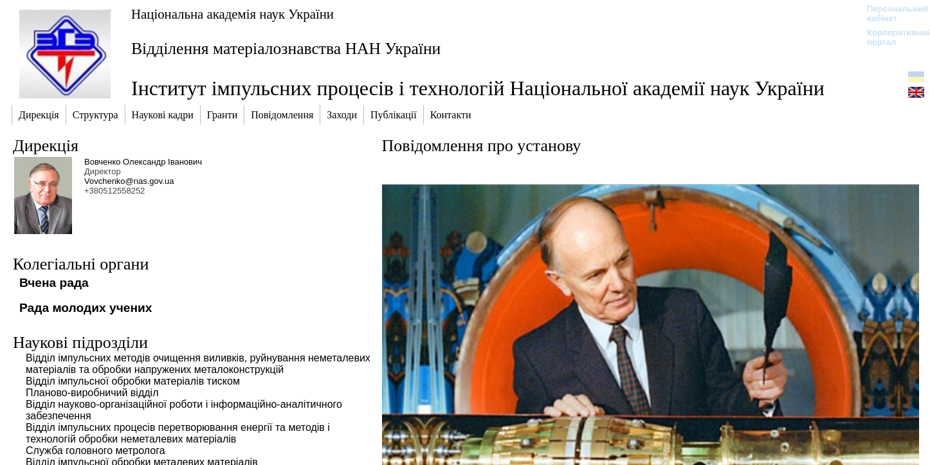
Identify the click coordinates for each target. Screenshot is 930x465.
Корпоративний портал (891, 37)
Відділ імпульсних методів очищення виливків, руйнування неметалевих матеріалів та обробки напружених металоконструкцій (198, 363)
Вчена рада (54, 282)
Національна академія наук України (232, 13)
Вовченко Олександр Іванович (143, 162)
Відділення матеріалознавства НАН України (286, 48)
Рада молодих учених (85, 308)
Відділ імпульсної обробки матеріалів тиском (133, 381)
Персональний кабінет (891, 13)
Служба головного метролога (95, 450)
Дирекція (45, 145)
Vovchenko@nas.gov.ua (129, 181)
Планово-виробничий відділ (92, 392)
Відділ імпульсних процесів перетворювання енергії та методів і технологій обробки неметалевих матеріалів (178, 433)
